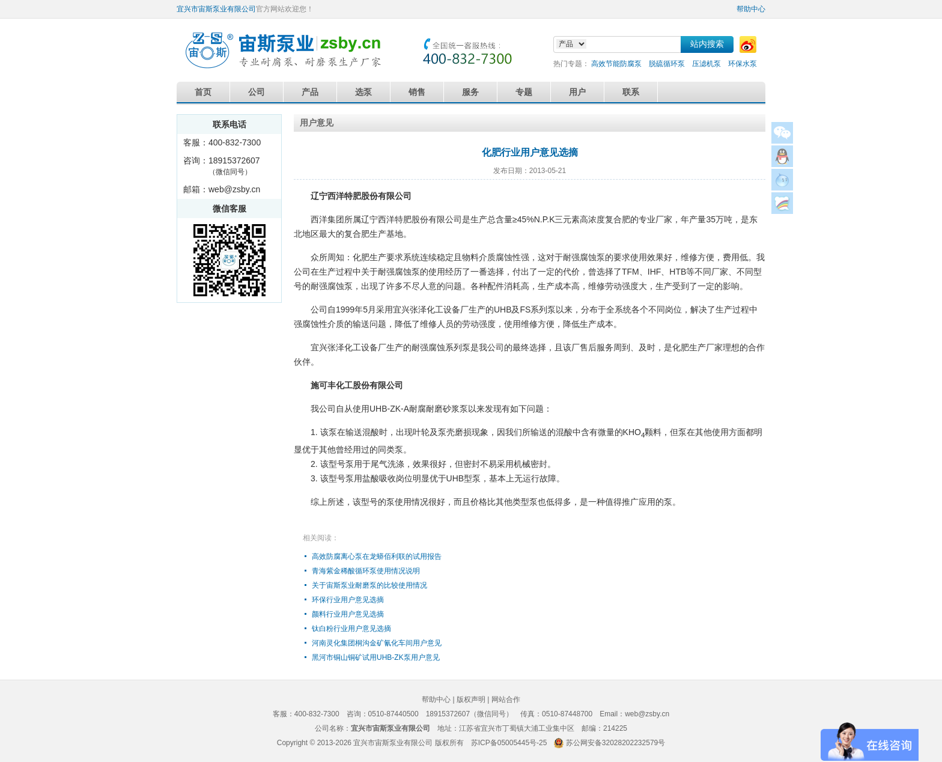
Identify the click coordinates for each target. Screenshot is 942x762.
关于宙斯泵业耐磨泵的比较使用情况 (369, 585)
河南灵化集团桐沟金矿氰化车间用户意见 (377, 643)
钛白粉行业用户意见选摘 (351, 628)
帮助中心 (751, 9)
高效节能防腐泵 (616, 63)
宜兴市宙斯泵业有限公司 (216, 9)
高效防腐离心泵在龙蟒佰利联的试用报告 (377, 556)
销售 (417, 92)
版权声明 (471, 699)
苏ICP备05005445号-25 (509, 743)
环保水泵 (742, 63)
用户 (577, 92)
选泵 (363, 92)
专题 (523, 92)
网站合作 (505, 699)
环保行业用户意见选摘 (348, 600)
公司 (256, 92)
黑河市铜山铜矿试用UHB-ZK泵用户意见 (376, 657)
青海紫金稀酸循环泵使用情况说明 (366, 571)
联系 (630, 92)
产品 (310, 92)
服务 (470, 92)
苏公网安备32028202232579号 (615, 743)
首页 (203, 92)
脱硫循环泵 (667, 63)
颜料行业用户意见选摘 (348, 614)
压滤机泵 (706, 63)
